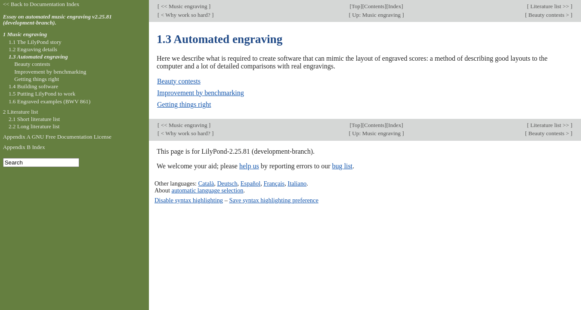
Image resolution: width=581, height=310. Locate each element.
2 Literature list (20, 111)
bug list (342, 166)
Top (356, 6)
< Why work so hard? (185, 15)
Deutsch (227, 183)
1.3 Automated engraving (38, 56)
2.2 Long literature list (34, 126)
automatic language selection (208, 190)
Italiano (296, 183)
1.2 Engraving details (33, 49)
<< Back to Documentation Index (41, 4)
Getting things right (184, 104)
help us (249, 166)
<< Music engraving (183, 6)
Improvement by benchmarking (200, 92)
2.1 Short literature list (34, 119)
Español (250, 183)
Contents (374, 6)
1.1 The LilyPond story (35, 42)
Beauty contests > (549, 15)
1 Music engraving (25, 34)
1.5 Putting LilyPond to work (42, 93)
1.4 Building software (33, 86)
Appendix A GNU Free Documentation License (57, 136)
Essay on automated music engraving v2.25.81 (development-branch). (57, 19)
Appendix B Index (24, 147)
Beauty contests (179, 81)
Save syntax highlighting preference (273, 200)
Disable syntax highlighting (189, 200)
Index (394, 6)
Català (206, 183)
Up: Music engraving (376, 15)
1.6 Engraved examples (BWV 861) (49, 101)
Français (273, 183)
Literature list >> (550, 6)
